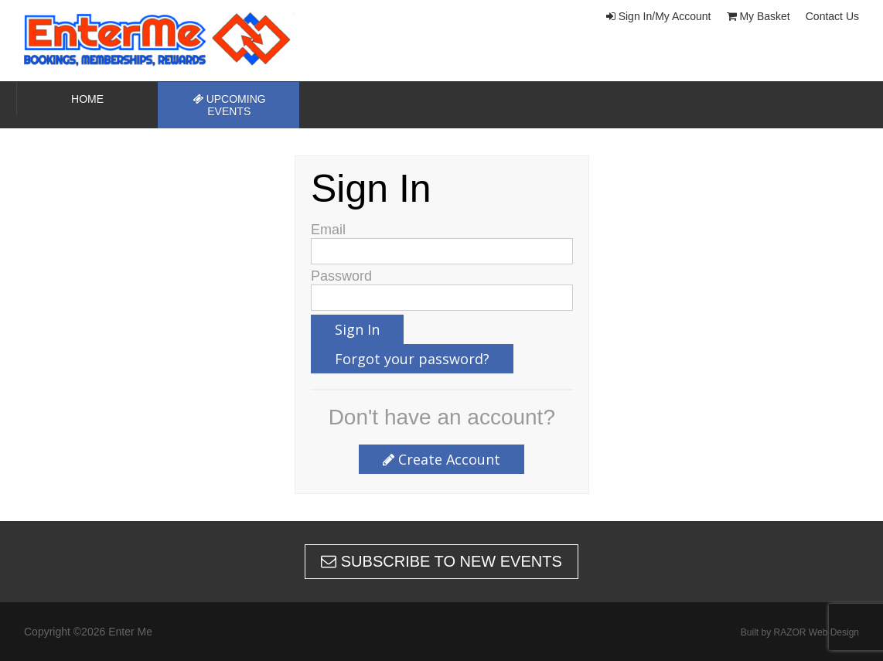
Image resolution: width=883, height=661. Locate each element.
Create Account (441, 459)
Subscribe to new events (441, 561)
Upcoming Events (229, 105)
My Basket (758, 16)
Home (87, 99)
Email (328, 229)
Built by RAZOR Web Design (800, 632)
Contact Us (832, 16)
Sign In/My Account (658, 16)
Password (341, 276)
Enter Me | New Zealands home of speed (171, 39)
